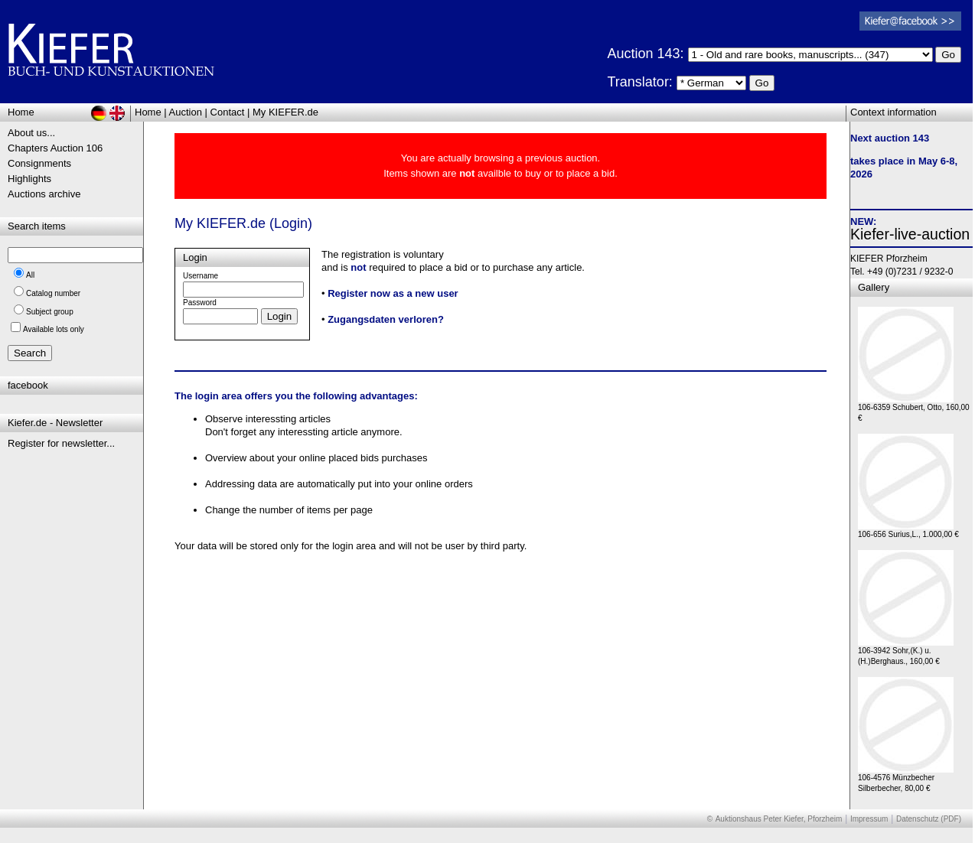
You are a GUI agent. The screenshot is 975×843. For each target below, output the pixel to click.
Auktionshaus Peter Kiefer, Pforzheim (779, 819)
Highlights (29, 178)
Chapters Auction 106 (55, 148)
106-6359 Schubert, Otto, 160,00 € (914, 408)
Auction (185, 112)
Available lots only (53, 329)
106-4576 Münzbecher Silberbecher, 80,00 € (906, 779)
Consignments (39, 163)
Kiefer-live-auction (910, 234)
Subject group (49, 312)
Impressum (869, 819)
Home (148, 112)
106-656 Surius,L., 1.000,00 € (908, 530)
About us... (31, 132)
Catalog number (53, 293)
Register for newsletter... (61, 443)
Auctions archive (44, 194)
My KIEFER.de (285, 112)
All (30, 275)
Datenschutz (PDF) (928, 819)
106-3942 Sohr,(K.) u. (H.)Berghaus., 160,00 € (906, 652)
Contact (227, 112)
